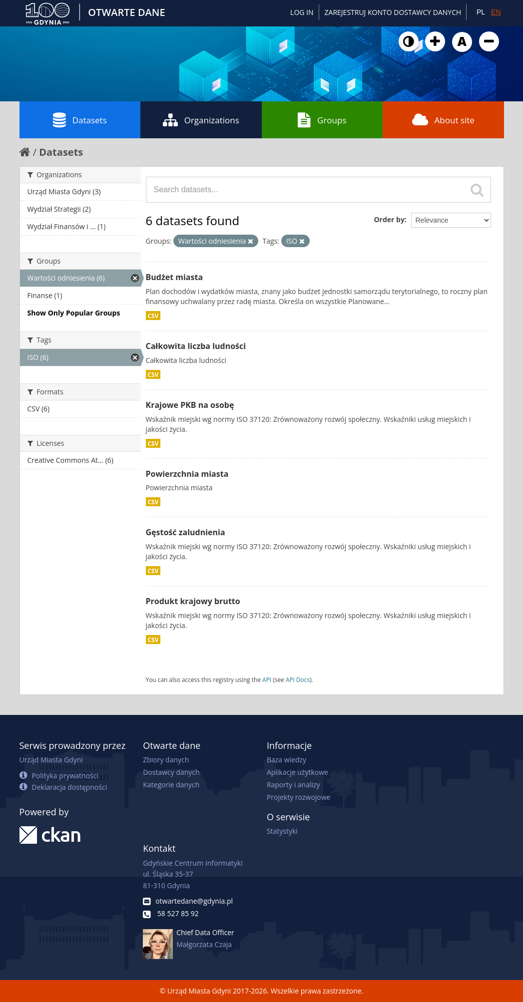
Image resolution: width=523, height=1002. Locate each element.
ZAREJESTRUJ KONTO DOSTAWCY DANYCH (393, 12)
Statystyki (282, 831)
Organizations (201, 119)
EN (496, 12)
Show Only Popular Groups (73, 313)
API (266, 679)
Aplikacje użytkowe (297, 772)
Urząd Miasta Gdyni (51, 759)
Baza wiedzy (286, 759)
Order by (389, 219)
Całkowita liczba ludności (196, 345)
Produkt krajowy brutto (193, 601)
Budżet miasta (174, 277)
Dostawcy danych (171, 772)
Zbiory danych (166, 759)
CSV (153, 316)
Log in (301, 12)
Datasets (80, 119)
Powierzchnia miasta (187, 473)
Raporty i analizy (293, 784)
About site (443, 119)
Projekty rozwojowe (299, 797)
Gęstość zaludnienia (185, 532)
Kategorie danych (171, 784)
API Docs (298, 679)
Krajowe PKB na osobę (190, 404)
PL (481, 12)
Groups (322, 119)
